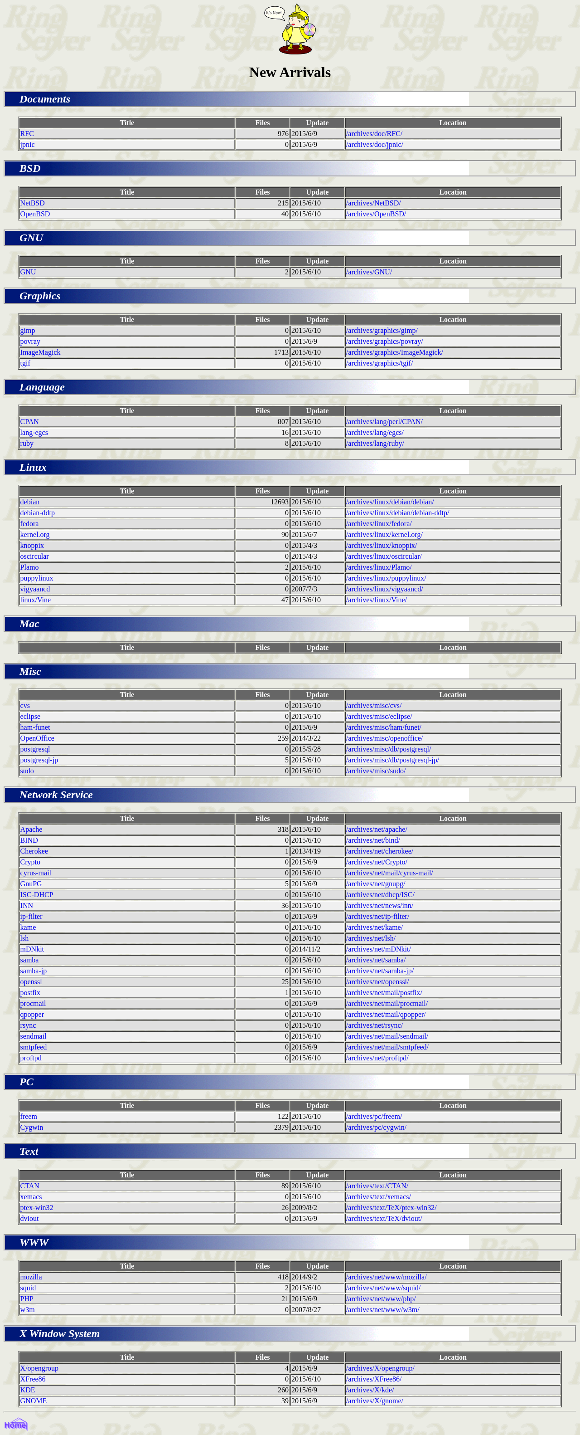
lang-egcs (34, 432)
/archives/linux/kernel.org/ (384, 534)
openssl (31, 982)
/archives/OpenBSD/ (376, 214)
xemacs (31, 1197)
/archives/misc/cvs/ (374, 705)
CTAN (29, 1186)
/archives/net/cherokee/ (379, 851)
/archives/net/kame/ (374, 927)
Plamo (29, 567)
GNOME (33, 1401)
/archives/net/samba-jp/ (380, 971)
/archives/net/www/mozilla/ (386, 1277)
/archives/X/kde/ (370, 1390)
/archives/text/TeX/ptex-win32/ (391, 1207)
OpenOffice (37, 738)
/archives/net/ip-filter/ (378, 916)
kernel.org (35, 534)
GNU (28, 272)
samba (29, 960)
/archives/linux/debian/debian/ (390, 502)
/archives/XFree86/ (374, 1379)
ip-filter (31, 916)
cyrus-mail (35, 873)
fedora (29, 523)
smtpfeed (33, 1047)
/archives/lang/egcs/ (375, 432)
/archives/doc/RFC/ (374, 133)
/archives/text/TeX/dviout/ (384, 1218)
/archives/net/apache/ (376, 829)
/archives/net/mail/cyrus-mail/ (389, 873)
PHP (27, 1299)
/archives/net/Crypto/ (376, 862)
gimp (27, 330)
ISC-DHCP (36, 894)
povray (30, 341)
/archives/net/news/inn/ (379, 905)
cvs (25, 705)
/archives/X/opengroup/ (380, 1368)
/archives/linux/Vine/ (376, 600)
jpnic (27, 144)
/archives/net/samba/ (376, 960)
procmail (33, 1003)
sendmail (33, 1036)
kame (28, 927)
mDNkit (32, 949)
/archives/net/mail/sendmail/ (387, 1036)
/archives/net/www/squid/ (383, 1288)
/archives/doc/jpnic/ (374, 144)
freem (28, 1116)
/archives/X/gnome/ (374, 1401)
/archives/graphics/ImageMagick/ (394, 352)
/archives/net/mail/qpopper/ (386, 1014)
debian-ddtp (37, 513)
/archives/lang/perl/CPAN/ (384, 421)
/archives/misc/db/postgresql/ (388, 749)
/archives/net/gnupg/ (376, 884)
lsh (24, 938)
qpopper (32, 1014)
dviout (29, 1218)
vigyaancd (35, 589)
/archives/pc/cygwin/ (376, 1127)
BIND (29, 840)
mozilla (31, 1277)
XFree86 (33, 1379)
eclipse (30, 716)
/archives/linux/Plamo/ (379, 567)
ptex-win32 (36, 1207)
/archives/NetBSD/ (373, 203)
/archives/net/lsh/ (371, 938)
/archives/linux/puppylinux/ (386, 578)
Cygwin (32, 1127)
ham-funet (35, 727)
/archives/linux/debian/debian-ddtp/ (398, 513)
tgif (25, 363)
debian (30, 502)
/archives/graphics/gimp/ (382, 330)
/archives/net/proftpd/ (377, 1058)
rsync (28, 1025)
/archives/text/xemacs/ (378, 1197)
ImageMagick (40, 352)
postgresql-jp (39, 760)
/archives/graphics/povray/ (384, 341)
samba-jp (33, 971)
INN (26, 905)
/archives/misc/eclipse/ (379, 716)
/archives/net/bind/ (373, 840)
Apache (31, 829)
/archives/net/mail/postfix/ (384, 992)
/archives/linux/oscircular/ (384, 556)
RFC (27, 133)
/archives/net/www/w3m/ (383, 1309)
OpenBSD (35, 214)
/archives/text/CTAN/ (377, 1186)
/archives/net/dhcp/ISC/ (380, 894)
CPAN (29, 421)
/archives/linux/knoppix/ (381, 545)
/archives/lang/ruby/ (375, 443)
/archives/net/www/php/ (381, 1299)
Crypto (30, 862)
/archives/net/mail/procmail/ (387, 1003)
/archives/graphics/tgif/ (379, 363)
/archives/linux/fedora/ (379, 523)
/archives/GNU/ (369, 272)
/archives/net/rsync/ (374, 1025)
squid (28, 1288)
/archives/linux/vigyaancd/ (384, 589)
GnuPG (31, 884)
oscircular (34, 556)
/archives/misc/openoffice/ (384, 738)
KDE (27, 1390)
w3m (27, 1309)
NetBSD (32, 203)
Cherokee (34, 851)
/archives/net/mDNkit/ (378, 949)
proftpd (31, 1058)
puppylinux (36, 578)
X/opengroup (39, 1368)
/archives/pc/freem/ (374, 1116)
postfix (30, 992)
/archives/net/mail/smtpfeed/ (387, 1047)
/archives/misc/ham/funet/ (383, 727)
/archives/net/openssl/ (377, 982)
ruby (27, 443)
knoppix (32, 545)
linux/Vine (35, 600)
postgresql (35, 749)
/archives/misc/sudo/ (376, 771)
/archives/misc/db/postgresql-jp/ (392, 760)
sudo (27, 771)
